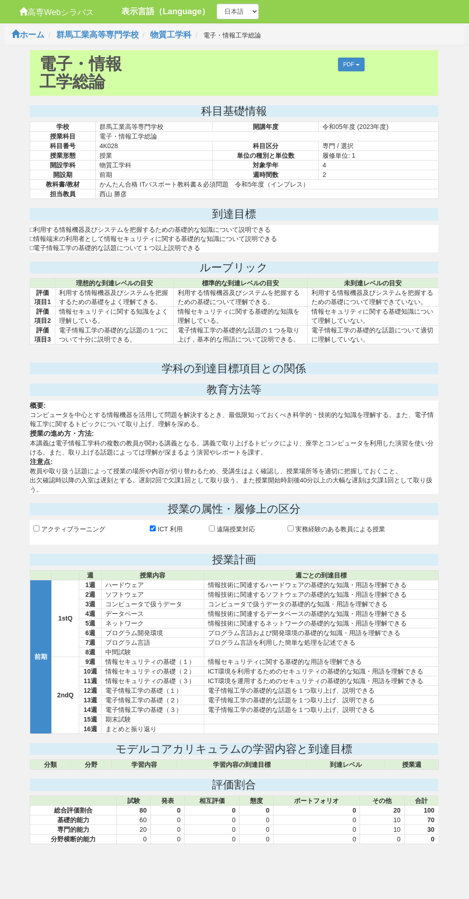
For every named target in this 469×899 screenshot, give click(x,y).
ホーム (27, 34)
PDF (351, 64)
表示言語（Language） (165, 11)
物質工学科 (170, 34)
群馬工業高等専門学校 (97, 34)
